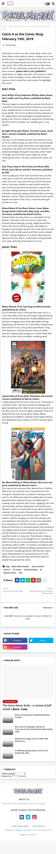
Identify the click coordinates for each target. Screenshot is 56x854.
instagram (16, 647)
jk (41, 569)
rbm (10, 26)
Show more (47, 607)
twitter (43, 640)
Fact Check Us (39, 826)
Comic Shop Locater (20, 826)
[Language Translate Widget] (13, 773)
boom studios (38, 566)
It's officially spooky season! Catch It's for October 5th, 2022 (31, 751)
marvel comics (9, 572)
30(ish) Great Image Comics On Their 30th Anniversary (31, 739)
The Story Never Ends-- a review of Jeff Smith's (27, 707)
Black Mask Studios (20, 566)
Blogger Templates (24, 830)
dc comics (17, 569)
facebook (17, 640)
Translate (19, 776)
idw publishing (30, 569)
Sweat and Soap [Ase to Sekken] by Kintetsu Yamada (32, 716)
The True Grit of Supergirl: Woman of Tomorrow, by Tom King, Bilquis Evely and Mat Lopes (34, 729)
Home (4, 26)
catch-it (6, 569)
